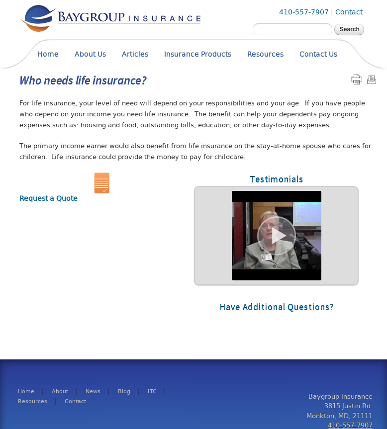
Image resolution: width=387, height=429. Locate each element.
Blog (124, 392)
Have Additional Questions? (276, 307)
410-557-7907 (304, 12)
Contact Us (318, 54)
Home (48, 54)
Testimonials (276, 179)
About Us (90, 54)
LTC (152, 392)
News (93, 392)
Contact (349, 12)
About (60, 392)
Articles (135, 54)
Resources (265, 54)
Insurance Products (197, 54)
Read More (276, 235)
